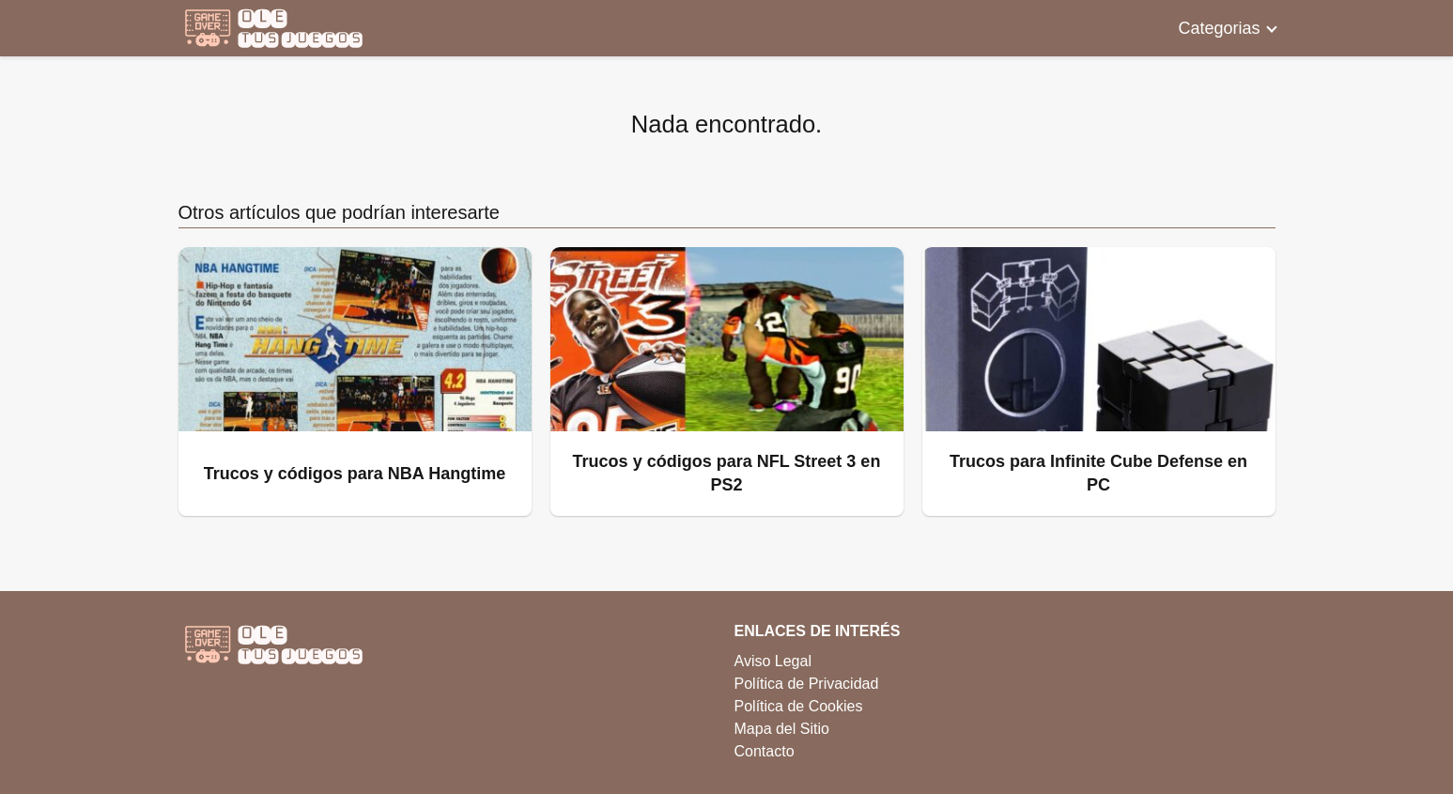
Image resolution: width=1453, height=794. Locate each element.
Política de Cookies (798, 706)
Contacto (764, 751)
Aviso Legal (773, 661)
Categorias (1219, 28)
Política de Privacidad (806, 684)
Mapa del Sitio (781, 729)
